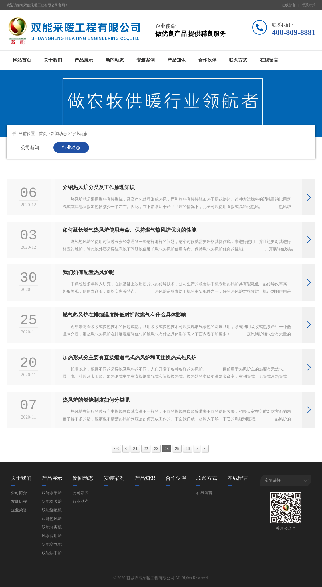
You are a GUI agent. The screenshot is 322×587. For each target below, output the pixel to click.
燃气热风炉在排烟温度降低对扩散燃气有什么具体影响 (124, 315)
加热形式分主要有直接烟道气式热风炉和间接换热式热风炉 (129, 357)
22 (146, 448)
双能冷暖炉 (52, 501)
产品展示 (84, 60)
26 (187, 448)
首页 (43, 133)
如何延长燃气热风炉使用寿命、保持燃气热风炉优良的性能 (129, 230)
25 (177, 448)
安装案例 (145, 60)
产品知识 (176, 60)
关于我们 (53, 60)
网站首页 (22, 60)
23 (156, 448)
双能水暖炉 (52, 493)
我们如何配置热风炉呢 (88, 272)
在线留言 (288, 5)
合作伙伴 (207, 60)
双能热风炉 (52, 519)
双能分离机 (52, 527)
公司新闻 (30, 147)
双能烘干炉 (52, 553)
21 (135, 448)
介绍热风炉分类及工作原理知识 (99, 187)
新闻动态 (115, 60)
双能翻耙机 (52, 510)
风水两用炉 (52, 536)
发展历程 (19, 501)
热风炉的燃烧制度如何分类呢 (96, 400)
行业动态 (79, 133)
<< (116, 448)
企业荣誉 (19, 510)
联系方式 (308, 5)
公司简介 (19, 493)
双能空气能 (52, 544)
